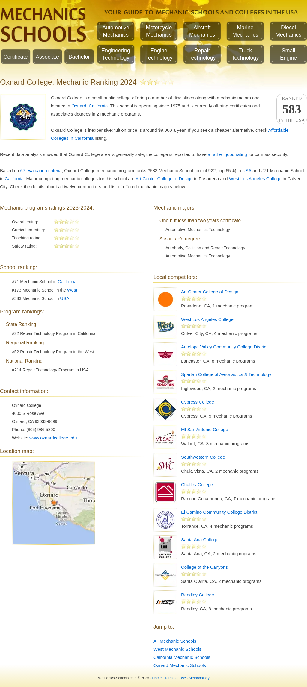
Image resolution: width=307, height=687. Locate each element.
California (98, 105)
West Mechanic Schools (177, 649)
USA (246, 170)
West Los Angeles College (255, 178)
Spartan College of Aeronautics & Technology (226, 374)
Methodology (199, 678)
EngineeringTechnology (115, 54)
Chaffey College (197, 484)
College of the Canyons (204, 567)
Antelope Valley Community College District (224, 346)
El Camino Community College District (219, 512)
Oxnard (78, 105)
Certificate (15, 57)
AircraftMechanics (202, 31)
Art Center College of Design (164, 178)
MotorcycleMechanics (159, 31)
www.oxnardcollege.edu (53, 437)
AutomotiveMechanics (115, 31)
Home (157, 678)
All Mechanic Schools (175, 641)
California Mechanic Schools (182, 657)
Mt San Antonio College (204, 429)
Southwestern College (203, 456)
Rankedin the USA (292, 109)
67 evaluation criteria (41, 170)
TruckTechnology (245, 54)
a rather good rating (227, 154)
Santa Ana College (199, 539)
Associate (47, 57)
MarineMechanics (245, 31)
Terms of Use (175, 678)
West (72, 289)
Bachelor (79, 57)
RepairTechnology (202, 54)
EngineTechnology (158, 54)
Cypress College (197, 401)
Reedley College (197, 594)
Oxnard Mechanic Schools (180, 665)
